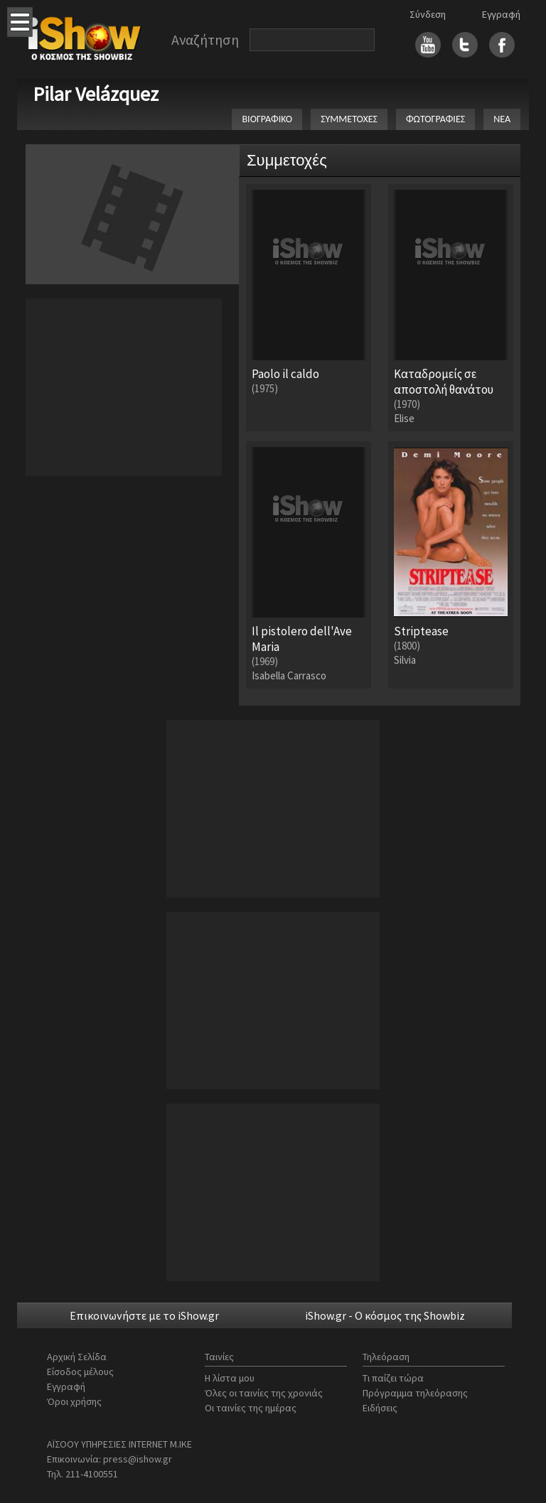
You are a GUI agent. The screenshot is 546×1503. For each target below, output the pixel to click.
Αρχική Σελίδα (77, 1356)
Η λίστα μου (230, 1378)
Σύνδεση (428, 14)
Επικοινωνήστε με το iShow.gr (144, 1315)
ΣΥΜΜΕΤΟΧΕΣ (349, 119)
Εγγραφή (501, 14)
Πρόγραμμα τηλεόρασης (415, 1392)
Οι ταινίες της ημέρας (250, 1407)
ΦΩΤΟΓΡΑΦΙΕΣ (435, 119)
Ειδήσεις (380, 1407)
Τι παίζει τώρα (393, 1378)
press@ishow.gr (137, 1459)
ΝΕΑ (501, 119)
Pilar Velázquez (96, 94)
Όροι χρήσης (74, 1401)
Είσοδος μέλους (80, 1371)
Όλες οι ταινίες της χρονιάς (264, 1392)
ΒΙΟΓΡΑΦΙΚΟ (267, 119)
